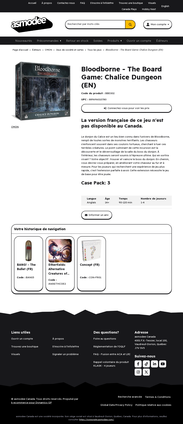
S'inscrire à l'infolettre (101, 3)
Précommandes (47, 40)
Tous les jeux (94, 49)
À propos (47, 3)
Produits (113, 40)
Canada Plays (129, 9)
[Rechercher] (130, 24)
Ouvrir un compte (139, 40)
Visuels (152, 3)
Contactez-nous (66, 3)
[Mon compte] (157, 24)
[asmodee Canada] (32, 24)
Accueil (32, 3)
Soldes (97, 40)
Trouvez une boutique (131, 3)
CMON (48, 49)
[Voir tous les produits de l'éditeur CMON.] (15, 127)
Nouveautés (23, 40)
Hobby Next (149, 9)
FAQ (82, 3)
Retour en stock (77, 40)
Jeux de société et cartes (70, 49)
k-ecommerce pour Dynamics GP (31, 402)
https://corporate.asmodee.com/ (96, 419)
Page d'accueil (20, 49)
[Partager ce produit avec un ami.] (96, 215)
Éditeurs (162, 40)
